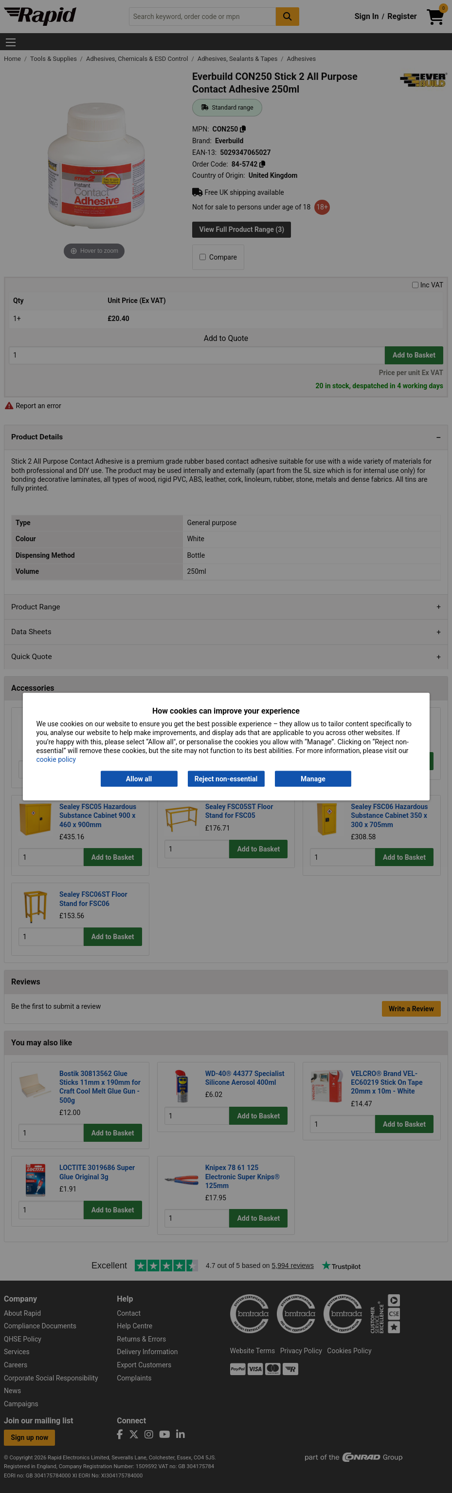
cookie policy (55, 759)
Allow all (139, 779)
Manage (313, 779)
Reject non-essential (226, 779)
